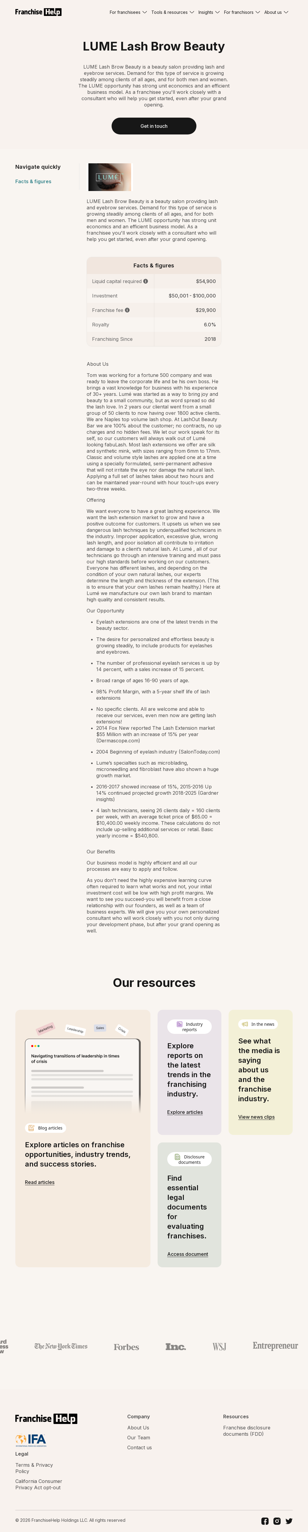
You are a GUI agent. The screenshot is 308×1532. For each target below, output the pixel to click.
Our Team (138, 1438)
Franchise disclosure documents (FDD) (246, 1431)
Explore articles (185, 1112)
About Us (138, 1428)
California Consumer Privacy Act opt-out (38, 1484)
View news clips (256, 1117)
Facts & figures (33, 181)
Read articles (39, 1182)
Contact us (139, 1447)
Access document (187, 1254)
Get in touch (154, 126)
